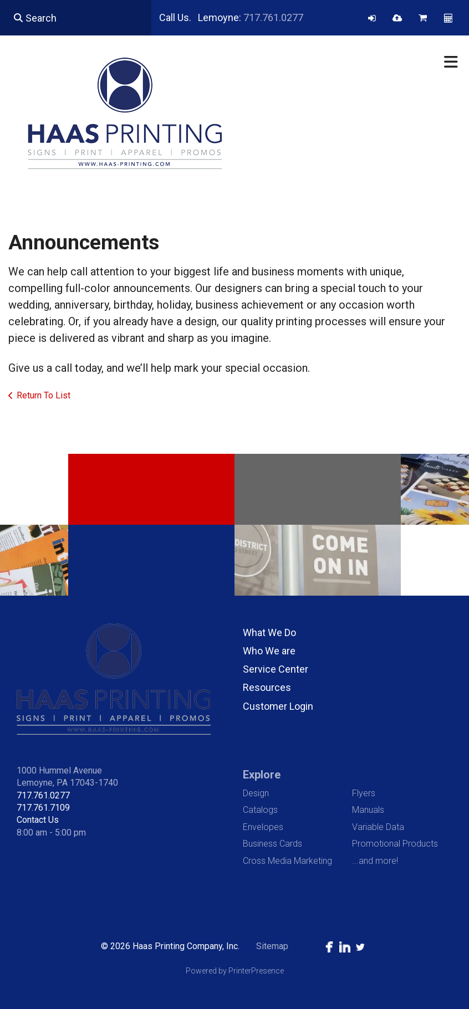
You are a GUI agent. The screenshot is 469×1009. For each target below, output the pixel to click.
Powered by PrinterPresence (235, 970)
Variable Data (378, 827)
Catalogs (260, 810)
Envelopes (263, 827)
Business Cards (272, 843)
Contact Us (38, 820)
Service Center (275, 669)
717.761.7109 (43, 807)
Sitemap (272, 946)
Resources (267, 687)
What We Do (269, 632)
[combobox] (76, 18)
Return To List (43, 395)
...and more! (375, 861)
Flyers (363, 793)
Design (256, 793)
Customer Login (278, 706)
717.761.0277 (273, 17)
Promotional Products (395, 843)
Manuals (368, 810)
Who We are (269, 651)
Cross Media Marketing (287, 861)
